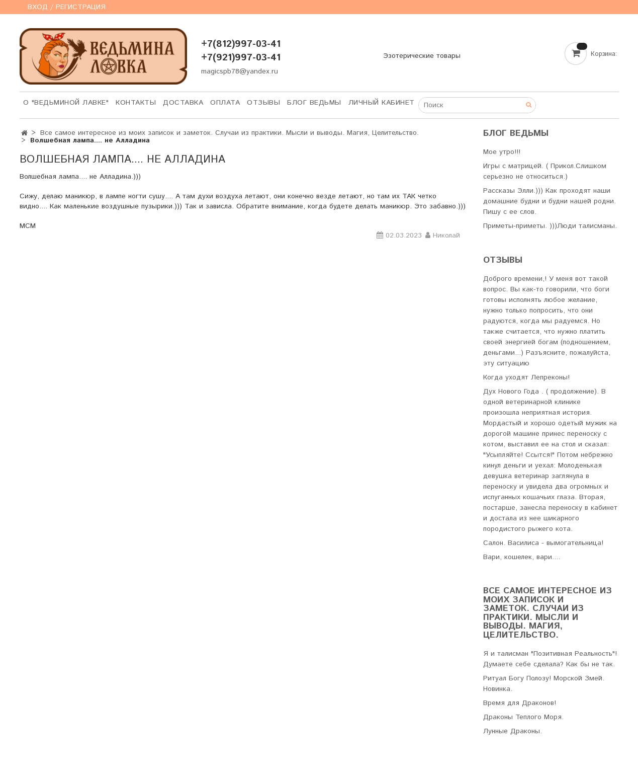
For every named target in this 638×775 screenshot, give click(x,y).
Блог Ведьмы (314, 103)
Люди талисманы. (587, 226)
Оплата (225, 103)
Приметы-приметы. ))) (520, 226)
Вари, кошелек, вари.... (521, 557)
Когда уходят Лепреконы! (526, 377)
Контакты (136, 103)
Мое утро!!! (501, 152)
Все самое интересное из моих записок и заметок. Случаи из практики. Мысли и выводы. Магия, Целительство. (229, 133)
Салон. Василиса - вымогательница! (543, 543)
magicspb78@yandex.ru (239, 71)
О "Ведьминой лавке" (66, 103)
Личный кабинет (381, 103)
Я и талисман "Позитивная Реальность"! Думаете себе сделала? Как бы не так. (550, 659)
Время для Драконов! (519, 703)
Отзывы (263, 103)
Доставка (183, 103)
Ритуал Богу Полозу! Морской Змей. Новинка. (543, 683)
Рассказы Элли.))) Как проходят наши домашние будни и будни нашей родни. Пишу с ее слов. (549, 201)
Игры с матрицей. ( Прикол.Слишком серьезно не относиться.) (544, 171)
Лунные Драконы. (512, 731)
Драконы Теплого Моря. (523, 717)
